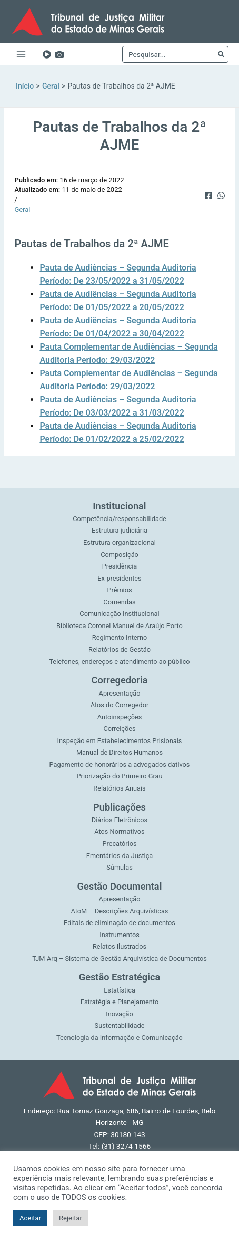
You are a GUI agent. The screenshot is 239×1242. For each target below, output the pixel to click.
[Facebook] (208, 194)
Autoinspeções (119, 717)
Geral (22, 210)
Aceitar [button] (30, 1218)
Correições (119, 729)
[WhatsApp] (221, 194)
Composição (119, 555)
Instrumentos (119, 935)
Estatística (119, 990)
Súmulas (119, 867)
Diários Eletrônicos (119, 820)
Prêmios (119, 590)
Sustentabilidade (120, 1025)
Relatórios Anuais (119, 788)
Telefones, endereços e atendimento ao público (119, 662)
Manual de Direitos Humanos (119, 752)
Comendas (119, 602)
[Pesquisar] (220, 54)
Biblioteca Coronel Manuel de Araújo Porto (119, 626)
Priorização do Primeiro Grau (120, 776)
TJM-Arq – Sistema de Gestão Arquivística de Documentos (119, 958)
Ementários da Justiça (119, 856)
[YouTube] (47, 54)
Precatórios (119, 844)
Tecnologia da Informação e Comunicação (119, 1038)
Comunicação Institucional (119, 614)
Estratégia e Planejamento (119, 1002)
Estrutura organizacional (119, 542)
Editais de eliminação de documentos (119, 923)
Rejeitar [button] (70, 1218)
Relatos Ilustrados (119, 946)
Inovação (119, 1014)
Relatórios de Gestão (119, 649)
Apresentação (120, 693)
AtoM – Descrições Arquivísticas (119, 911)
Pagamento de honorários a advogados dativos (119, 764)
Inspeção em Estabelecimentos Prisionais (119, 741)
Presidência (119, 566)
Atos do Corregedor (119, 705)
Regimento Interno (119, 637)
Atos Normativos (119, 831)
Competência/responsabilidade (119, 519)
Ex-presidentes (119, 578)
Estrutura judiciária (119, 530)
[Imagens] (59, 54)
